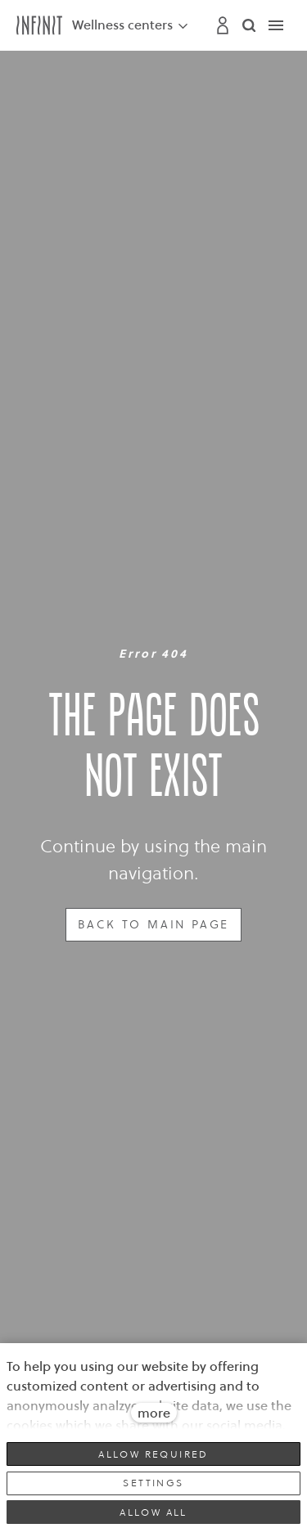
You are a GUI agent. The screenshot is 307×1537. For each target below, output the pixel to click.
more (154, 1413)
